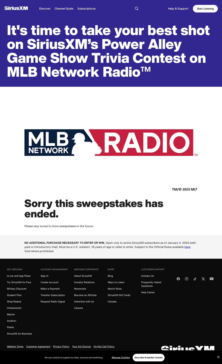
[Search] (137, 9)
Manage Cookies (83, 352)
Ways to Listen (116, 282)
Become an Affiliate (85, 295)
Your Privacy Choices (22, 352)
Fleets (10, 327)
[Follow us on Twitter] (203, 280)
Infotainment (14, 308)
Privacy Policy (61, 346)
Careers (78, 308)
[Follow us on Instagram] (187, 280)
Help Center (148, 292)
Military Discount (16, 288)
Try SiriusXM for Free (19, 282)
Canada (112, 301)
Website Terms (15, 346)
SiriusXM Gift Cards (119, 295)
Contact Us (147, 276)
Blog (110, 276)
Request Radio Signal (53, 301)
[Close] (218, 360)
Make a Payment (50, 288)
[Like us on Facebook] (178, 280)
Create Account (49, 282)
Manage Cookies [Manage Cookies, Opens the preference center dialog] (121, 361)
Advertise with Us (84, 301)
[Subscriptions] (86, 8)
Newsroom (80, 288)
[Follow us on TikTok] (195, 280)
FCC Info (66, 352)
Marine (11, 314)
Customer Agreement (38, 346)
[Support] (178, 8)
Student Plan (14, 295)
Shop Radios (14, 301)
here (187, 247)
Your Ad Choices (81, 346)
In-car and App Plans (19, 276)
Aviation (11, 321)
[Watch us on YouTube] (212, 280)
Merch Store (115, 288)
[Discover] (45, 8)
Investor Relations (84, 282)
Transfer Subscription (53, 295)
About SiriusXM (83, 276)
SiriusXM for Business (19, 333)
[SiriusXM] (16, 8)
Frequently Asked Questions (151, 284)
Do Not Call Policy (104, 346)
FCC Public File (50, 352)
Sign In (44, 276)
